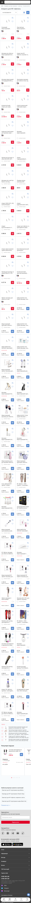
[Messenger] (15, 891)
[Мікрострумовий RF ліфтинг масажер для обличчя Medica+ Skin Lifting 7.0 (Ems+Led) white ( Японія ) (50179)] (23, 569)
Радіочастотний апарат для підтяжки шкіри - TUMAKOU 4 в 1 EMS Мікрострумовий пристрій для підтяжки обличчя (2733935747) (8, 132)
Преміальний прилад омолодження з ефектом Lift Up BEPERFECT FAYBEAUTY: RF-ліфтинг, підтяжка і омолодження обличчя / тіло (8, 621)
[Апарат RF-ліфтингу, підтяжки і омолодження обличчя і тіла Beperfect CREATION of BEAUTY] (8, 683)
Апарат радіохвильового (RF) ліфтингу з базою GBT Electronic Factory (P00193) (22, 204)
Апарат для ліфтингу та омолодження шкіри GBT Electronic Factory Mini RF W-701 (23, 227)
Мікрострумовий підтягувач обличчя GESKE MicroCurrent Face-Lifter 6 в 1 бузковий (7, 324)
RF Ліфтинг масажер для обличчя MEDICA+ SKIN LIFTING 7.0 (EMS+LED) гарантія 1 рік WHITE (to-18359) (7, 713)
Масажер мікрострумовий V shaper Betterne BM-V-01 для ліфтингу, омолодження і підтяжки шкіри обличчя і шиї (23, 553)
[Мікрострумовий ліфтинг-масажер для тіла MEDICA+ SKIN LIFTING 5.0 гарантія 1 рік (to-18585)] (8, 363)
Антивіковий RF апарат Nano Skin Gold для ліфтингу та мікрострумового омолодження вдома (23, 690)
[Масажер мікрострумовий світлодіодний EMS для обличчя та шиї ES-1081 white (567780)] (23, 125)
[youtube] (17, 833)
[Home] (2, 6)
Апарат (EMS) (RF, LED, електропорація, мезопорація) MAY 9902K (8, 204)
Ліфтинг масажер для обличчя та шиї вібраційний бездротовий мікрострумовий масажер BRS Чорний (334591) (7, 298)
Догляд (20, 6)
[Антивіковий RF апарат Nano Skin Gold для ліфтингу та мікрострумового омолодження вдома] (23, 683)
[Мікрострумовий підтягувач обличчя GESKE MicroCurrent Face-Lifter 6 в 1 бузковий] (8, 318)
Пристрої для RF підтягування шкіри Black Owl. (14, 801)
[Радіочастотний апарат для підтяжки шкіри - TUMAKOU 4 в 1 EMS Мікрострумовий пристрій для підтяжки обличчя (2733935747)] (8, 125)
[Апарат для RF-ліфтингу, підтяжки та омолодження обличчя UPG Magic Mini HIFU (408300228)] (23, 47)
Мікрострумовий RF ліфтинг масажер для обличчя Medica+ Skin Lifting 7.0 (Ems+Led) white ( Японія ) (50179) (23, 576)
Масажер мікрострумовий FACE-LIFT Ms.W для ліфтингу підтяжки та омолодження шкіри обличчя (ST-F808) (8, 393)
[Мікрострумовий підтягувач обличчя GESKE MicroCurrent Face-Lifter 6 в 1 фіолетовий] (23, 455)
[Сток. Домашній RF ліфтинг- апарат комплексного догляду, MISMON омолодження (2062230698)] (8, 478)
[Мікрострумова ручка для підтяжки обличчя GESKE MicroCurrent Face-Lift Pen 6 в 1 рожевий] (8, 455)
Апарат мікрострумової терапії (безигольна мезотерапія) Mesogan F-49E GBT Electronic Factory (7, 249)
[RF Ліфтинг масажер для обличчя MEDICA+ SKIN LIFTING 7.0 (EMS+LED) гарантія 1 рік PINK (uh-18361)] (8, 546)
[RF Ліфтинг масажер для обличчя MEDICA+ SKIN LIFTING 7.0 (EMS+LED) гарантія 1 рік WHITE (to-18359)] (8, 706)
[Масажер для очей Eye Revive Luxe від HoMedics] (8, 174)
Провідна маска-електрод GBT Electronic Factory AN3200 (21, 181)
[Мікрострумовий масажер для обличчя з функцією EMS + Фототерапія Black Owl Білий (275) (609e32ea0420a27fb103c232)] (8, 409)
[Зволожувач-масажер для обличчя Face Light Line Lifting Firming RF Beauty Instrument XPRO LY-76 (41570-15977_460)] (23, 73)
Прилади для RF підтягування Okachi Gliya (13, 793)
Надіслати (5, 2)
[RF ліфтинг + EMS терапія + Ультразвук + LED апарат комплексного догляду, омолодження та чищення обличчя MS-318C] (23, 478)
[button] (24, 12)
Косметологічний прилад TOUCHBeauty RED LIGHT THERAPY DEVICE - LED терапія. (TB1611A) (23, 667)
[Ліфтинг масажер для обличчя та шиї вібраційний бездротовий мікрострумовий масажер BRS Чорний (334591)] (8, 292)
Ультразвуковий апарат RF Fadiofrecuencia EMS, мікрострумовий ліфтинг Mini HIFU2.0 (23, 507)
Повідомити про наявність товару (28, 308)
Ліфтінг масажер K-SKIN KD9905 (7, 598)
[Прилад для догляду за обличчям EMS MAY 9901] (8, 151)
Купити (12, 38)
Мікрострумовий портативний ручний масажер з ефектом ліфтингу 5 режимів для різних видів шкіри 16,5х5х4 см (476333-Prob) (8, 530)
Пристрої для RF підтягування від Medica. (13, 790)
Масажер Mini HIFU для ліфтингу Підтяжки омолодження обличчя (23, 598)
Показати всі (6, 805)
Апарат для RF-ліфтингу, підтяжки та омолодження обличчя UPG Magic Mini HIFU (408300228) (23, 54)
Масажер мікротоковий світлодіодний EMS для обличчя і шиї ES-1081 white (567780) (8, 80)
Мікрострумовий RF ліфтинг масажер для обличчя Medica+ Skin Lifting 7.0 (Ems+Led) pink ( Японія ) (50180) (7, 576)
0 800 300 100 (5, 876)
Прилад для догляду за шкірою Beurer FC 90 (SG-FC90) (8, 272)
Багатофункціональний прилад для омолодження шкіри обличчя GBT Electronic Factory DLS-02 (23, 249)
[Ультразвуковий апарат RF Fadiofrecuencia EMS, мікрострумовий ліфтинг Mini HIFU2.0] (23, 500)
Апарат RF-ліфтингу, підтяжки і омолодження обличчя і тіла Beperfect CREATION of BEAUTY (8, 690)
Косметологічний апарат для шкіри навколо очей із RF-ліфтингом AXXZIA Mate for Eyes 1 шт (8, 106)
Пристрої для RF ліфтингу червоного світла (13, 797)
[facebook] (2, 833)
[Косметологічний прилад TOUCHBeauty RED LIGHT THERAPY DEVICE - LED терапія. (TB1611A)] (23, 660)
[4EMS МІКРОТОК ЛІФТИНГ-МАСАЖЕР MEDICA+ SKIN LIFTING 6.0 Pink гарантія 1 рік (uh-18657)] (23, 523)
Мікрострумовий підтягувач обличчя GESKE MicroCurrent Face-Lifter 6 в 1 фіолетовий (22, 461)
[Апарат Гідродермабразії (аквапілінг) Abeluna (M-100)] (23, 151)
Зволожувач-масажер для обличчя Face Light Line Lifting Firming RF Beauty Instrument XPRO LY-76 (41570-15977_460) (23, 80)
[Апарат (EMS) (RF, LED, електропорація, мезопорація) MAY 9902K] (8, 197)
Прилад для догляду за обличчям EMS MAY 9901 (8, 158)
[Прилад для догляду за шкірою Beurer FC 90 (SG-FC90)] (8, 266)
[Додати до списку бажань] (12, 21)
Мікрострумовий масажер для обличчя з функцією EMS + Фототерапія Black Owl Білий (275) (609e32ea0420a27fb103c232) (8, 416)
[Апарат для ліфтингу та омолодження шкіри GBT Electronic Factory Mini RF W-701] (23, 220)
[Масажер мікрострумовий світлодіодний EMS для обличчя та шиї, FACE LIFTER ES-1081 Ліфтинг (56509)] (23, 637)
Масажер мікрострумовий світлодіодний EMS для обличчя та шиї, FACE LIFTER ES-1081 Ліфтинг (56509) (23, 644)
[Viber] (15, 885)
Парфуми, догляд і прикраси (10, 6)
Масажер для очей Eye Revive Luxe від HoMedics (7, 181)
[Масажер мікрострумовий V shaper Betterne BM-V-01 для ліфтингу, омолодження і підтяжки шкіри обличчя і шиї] (23, 546)
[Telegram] (15, 888)
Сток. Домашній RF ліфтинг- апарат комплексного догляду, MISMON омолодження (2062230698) (8, 484)
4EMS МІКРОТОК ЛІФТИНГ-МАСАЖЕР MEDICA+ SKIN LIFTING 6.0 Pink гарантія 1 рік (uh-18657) (23, 530)
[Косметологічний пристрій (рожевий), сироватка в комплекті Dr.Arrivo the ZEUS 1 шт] (23, 266)
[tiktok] (22, 833)
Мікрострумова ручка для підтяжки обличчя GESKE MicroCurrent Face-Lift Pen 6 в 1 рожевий (7, 461)
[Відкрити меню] (2, 2)
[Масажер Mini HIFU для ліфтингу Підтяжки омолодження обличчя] (23, 592)
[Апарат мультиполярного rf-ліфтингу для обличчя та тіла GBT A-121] (8, 220)
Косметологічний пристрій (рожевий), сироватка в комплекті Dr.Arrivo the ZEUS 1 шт (23, 272)
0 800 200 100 (5, 878)
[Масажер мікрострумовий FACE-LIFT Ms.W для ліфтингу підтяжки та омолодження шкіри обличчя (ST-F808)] (8, 386)
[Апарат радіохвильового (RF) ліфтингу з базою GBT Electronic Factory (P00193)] (23, 197)
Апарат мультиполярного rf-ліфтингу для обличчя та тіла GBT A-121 (7, 227)
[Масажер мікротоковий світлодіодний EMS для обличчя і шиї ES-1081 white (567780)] (8, 73)
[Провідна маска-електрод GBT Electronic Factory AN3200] (23, 174)
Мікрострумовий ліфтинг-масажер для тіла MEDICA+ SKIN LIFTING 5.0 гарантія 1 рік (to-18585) (7, 370)
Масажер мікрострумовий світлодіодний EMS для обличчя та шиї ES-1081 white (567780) (23, 132)
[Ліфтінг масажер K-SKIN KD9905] (8, 592)
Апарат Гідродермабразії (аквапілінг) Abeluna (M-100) (23, 158)
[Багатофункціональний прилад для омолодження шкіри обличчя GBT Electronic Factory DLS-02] (23, 243)
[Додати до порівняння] (12, 17)
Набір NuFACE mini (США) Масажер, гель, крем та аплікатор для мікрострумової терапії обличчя (23, 298)
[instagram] (7, 833)
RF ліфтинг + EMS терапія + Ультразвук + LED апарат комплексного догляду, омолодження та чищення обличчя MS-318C (23, 484)
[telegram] (12, 833)
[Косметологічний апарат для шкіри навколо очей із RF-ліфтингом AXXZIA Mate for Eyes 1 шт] (8, 99)
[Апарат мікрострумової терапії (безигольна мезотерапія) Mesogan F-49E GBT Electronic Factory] (8, 243)
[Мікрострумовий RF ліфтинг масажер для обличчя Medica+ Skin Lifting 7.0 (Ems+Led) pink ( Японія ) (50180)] (8, 569)
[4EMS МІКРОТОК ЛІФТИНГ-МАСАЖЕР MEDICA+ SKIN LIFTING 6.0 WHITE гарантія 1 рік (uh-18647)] (8, 340)
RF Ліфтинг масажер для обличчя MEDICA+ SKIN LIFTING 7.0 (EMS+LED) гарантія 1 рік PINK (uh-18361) (7, 553)
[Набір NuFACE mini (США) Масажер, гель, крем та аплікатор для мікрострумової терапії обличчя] (23, 292)
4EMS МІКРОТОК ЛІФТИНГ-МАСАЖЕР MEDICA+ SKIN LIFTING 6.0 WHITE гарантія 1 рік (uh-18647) (8, 347)
